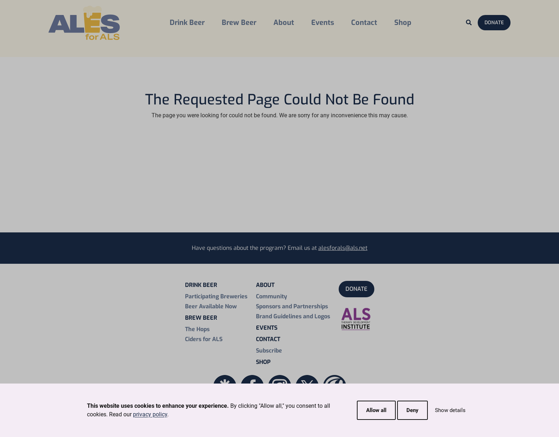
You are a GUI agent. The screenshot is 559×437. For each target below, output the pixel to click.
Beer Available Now (211, 306)
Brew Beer (239, 22)
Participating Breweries (216, 296)
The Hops (197, 329)
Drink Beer (187, 22)
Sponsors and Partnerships (292, 306)
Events (322, 22)
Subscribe (269, 350)
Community (271, 296)
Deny (412, 410)
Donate (494, 22)
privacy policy (150, 414)
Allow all (376, 410)
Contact (364, 22)
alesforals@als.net (343, 248)
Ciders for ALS (203, 339)
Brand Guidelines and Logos (293, 316)
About (283, 22)
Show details (450, 410)
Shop (402, 22)
